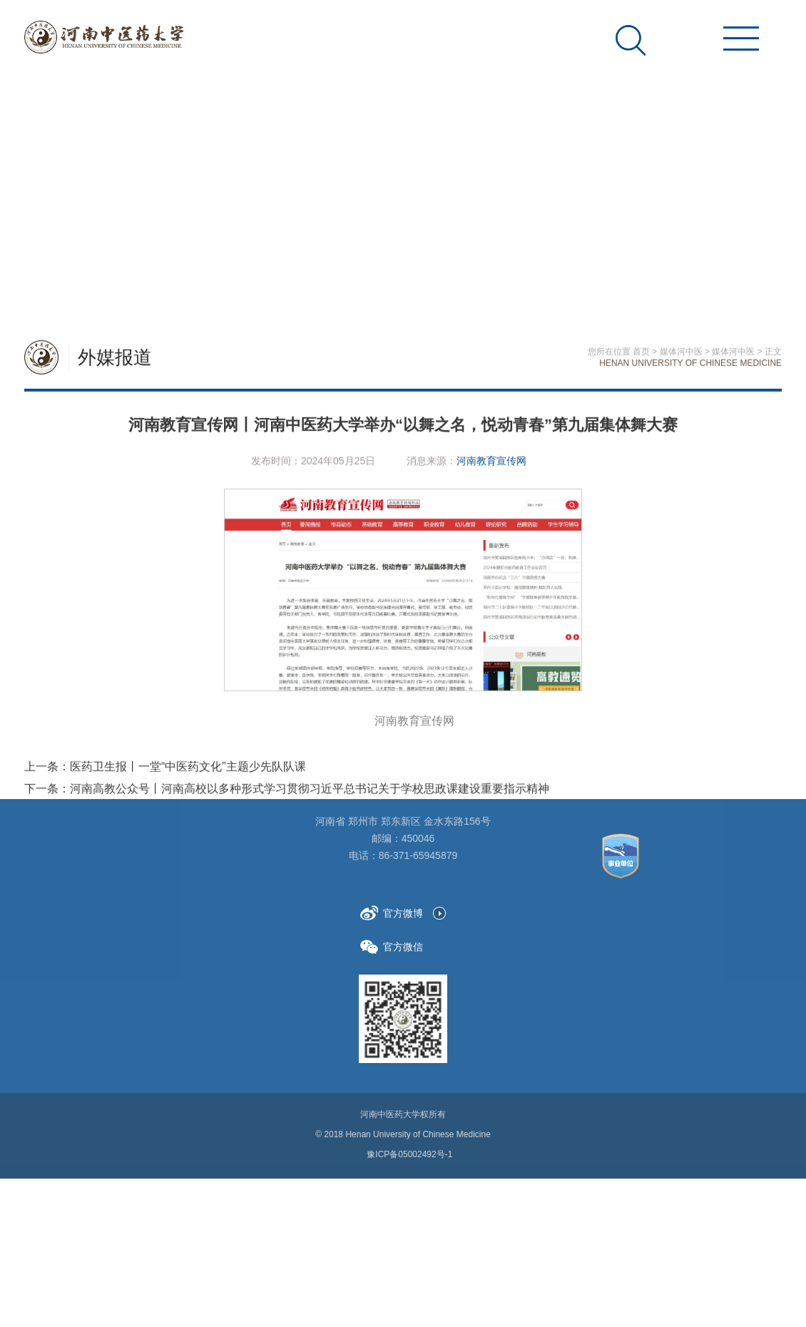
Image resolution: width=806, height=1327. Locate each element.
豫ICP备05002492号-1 (409, 1154)
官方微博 (391, 912)
